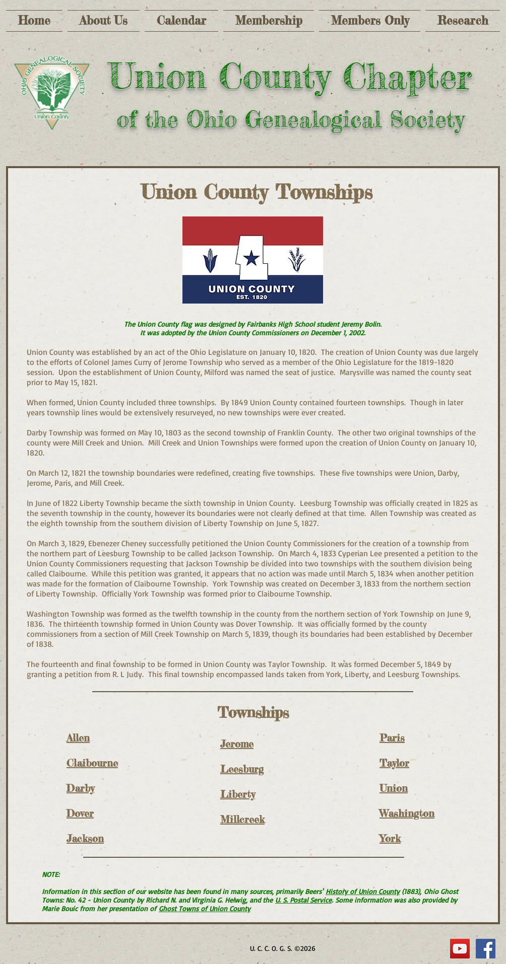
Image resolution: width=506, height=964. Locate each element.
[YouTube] (460, 948)
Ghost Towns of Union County (204, 908)
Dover (80, 813)
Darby (80, 788)
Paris (392, 737)
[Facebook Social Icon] (485, 948)
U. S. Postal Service (303, 900)
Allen (78, 737)
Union (394, 788)
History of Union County (363, 891)
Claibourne (92, 763)
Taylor (394, 763)
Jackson (85, 838)
